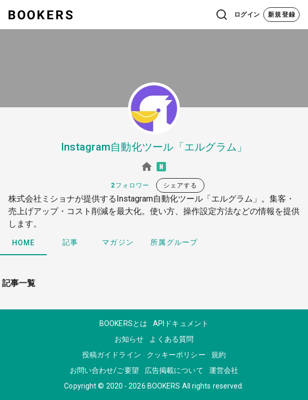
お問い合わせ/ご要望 (104, 370)
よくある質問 (171, 339)
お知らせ (129, 339)
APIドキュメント (181, 323)
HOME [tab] (23, 243)
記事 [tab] (70, 242)
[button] (200, 14)
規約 (218, 355)
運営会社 (223, 370)
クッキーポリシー (176, 355)
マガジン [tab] (118, 242)
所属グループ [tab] (174, 242)
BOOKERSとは (123, 323)
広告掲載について (174, 370)
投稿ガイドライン (111, 355)
